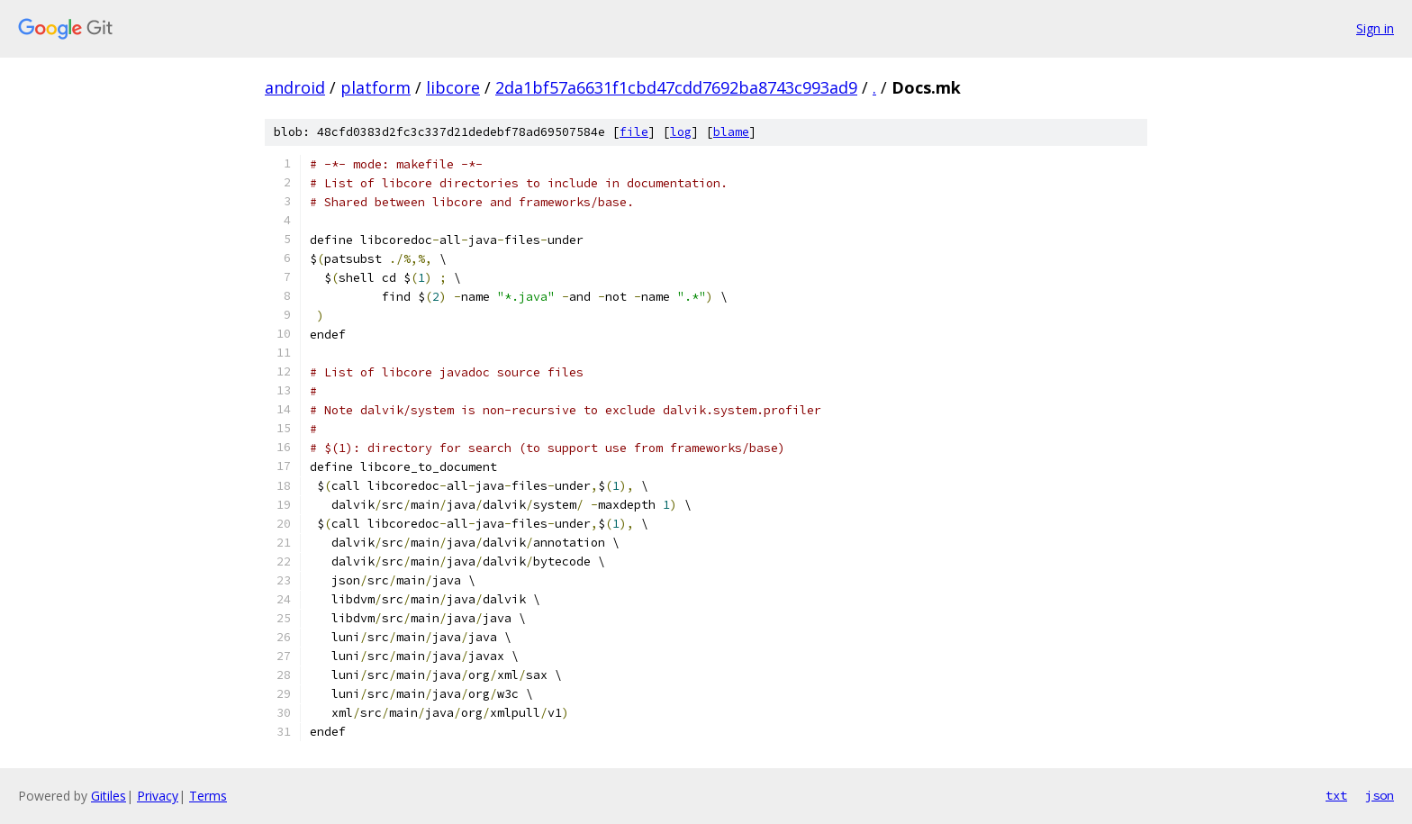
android (295, 87)
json (1379, 795)
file (634, 132)
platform (375, 87)
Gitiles (108, 795)
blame (731, 132)
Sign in (1375, 28)
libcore (453, 87)
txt (1336, 795)
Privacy (157, 795)
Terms (208, 795)
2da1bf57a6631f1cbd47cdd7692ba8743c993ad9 (676, 87)
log (681, 132)
